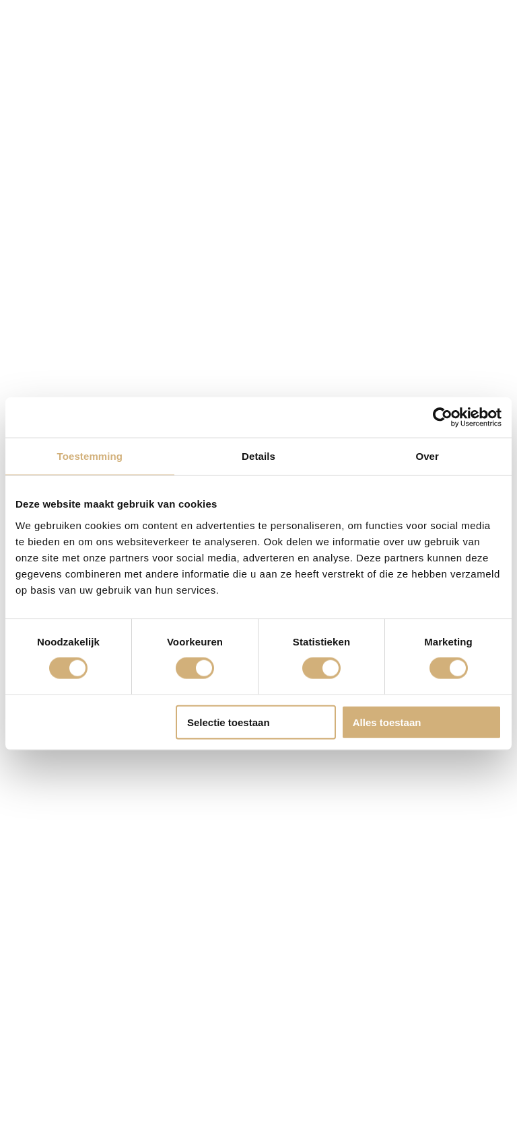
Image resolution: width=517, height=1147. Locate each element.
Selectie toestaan (228, 721)
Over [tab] (427, 456)
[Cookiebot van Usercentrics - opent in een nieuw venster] (443, 417)
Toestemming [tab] (90, 456)
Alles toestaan (387, 721)
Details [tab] (258, 456)
